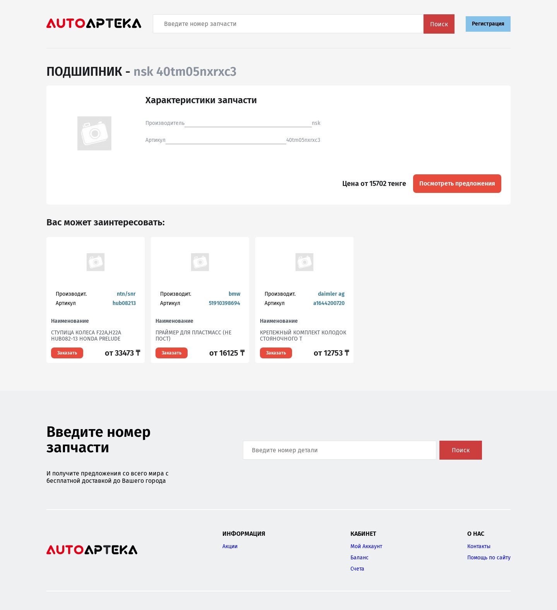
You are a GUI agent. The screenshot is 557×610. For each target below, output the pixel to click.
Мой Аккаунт (366, 546)
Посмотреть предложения (457, 183)
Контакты (478, 546)
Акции (229, 546)
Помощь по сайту (489, 557)
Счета (357, 569)
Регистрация (488, 23)
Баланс (359, 557)
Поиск (439, 24)
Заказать (67, 353)
